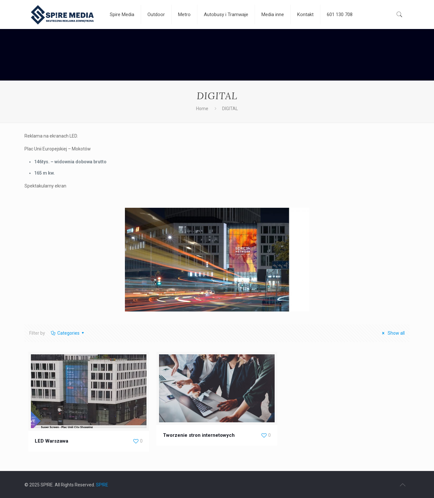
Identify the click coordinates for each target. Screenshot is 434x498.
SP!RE (102, 484)
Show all (392, 333)
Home (202, 108)
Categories (68, 333)
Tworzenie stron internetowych (199, 435)
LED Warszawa (51, 441)
